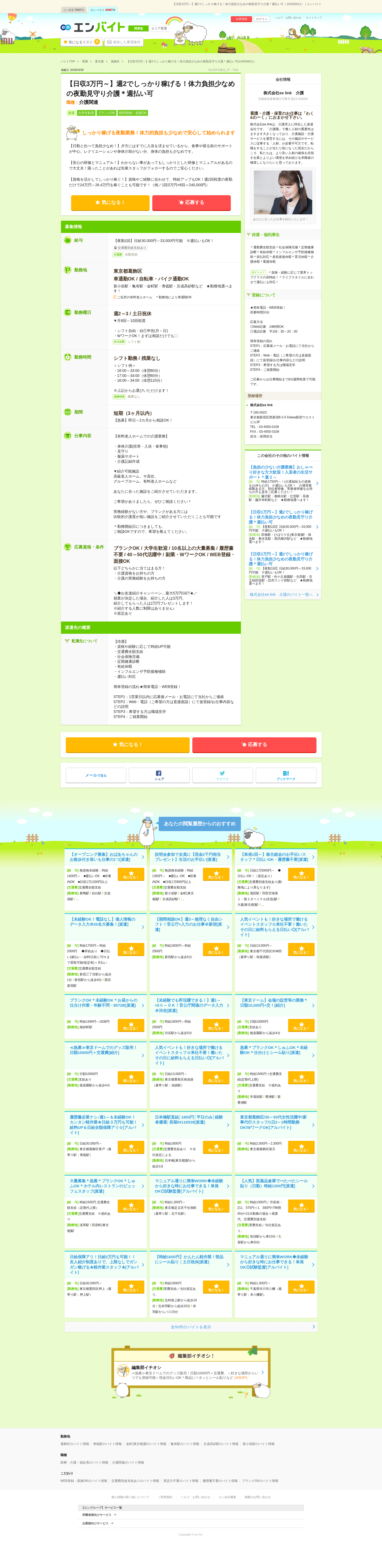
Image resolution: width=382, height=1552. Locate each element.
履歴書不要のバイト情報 (220, 1481)
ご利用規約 (165, 1497)
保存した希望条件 (127, 42)
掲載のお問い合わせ (258, 1497)
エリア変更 (159, 28)
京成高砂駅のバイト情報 (220, 1444)
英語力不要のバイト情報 (180, 1481)
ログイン (262, 18)
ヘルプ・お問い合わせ (288, 17)
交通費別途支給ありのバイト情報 (135, 1481)
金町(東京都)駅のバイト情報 (146, 1444)
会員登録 (241, 18)
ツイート (222, 779)
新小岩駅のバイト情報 (259, 1444)
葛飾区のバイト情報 (74, 1444)
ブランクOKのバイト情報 (260, 1481)
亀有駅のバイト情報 (185, 1444)
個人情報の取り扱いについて (130, 1497)
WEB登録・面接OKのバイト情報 (83, 1481)
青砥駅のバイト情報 (107, 1444)
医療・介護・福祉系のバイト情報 (84, 1462)
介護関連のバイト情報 (128, 1462)
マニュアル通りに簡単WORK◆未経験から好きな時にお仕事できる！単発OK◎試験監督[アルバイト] (189, 1186)
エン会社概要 (227, 1497)
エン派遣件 (74, 9)
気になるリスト (84, 42)
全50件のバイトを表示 (191, 1327)
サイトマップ (314, 17)
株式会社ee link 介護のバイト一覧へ (281, 594)
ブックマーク (286, 779)
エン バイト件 (102, 9)
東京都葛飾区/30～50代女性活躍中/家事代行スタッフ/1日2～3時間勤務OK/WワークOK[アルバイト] (273, 1122)
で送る (96, 775)
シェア (159, 779)
